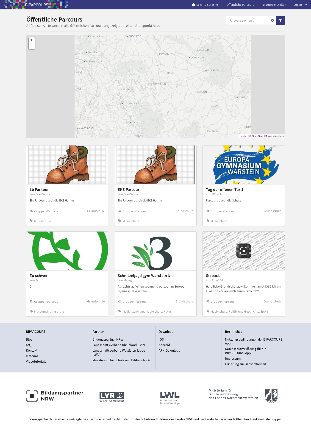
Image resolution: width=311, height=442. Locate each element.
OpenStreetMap (261, 136)
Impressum (233, 358)
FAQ (28, 345)
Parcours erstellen (273, 5)
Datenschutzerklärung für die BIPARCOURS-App (245, 351)
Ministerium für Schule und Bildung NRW (121, 360)
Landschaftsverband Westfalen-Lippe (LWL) (118, 352)
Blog (29, 339)
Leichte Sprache (205, 5)
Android (164, 345)
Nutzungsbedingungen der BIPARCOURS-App (254, 341)
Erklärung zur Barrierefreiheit (245, 364)
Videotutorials (36, 361)
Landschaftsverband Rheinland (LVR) (118, 345)
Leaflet (243, 136)
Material (32, 356)
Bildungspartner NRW (107, 339)
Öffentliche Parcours (240, 5)
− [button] (32, 46)
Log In (300, 5)
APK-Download (169, 350)
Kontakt (31, 350)
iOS (161, 339)
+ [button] (32, 40)
